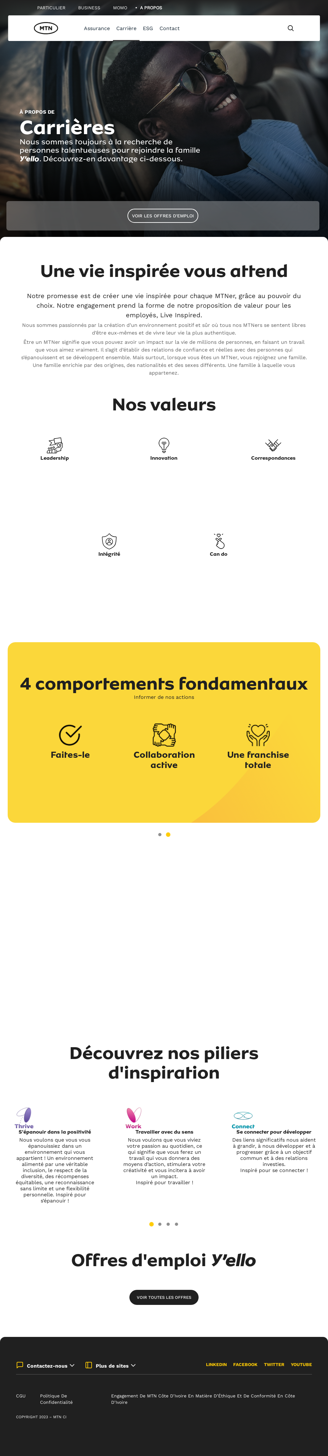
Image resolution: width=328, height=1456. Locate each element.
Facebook (245, 1364)
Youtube (301, 1364)
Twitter (274, 1364)
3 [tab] (168, 1224)
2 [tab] (168, 834)
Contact (170, 28)
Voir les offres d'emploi (163, 215)
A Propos (151, 7)
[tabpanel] (164, 121)
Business (89, 7)
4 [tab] (176, 1224)
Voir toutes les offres (164, 1297)
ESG (148, 28)
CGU (21, 1395)
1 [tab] (159, 834)
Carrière (126, 28)
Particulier (51, 7)
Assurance (97, 28)
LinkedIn (216, 1364)
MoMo (120, 7)
